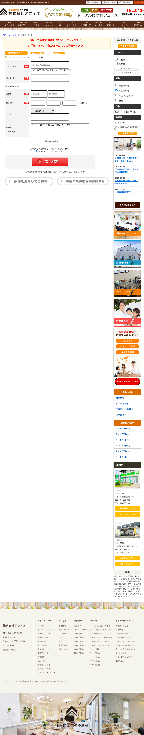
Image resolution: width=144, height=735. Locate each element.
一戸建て (36, 24)
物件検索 (120, 398)
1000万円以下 (80, 634)
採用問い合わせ (44, 669)
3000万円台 (79, 645)
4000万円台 (79, 649)
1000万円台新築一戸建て (100, 626)
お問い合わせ (124, 25)
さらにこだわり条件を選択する (127, 128)
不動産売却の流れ (123, 638)
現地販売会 (121, 415)
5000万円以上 (80, 653)
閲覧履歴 (124, 2)
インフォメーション (46, 630)
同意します (41, 154)
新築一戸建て (123, 85)
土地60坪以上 (95, 649)
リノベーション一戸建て (100, 641)
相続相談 (119, 661)
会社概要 (99, 24)
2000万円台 (79, 641)
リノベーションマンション (100, 645)
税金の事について (45, 649)
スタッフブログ (44, 634)
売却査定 (119, 630)
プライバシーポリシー (47, 673)
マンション (48, 24)
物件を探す (9, 24)
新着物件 (77, 626)
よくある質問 (121, 653)
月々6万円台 (95, 653)
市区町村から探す (124, 409)
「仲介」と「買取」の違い (126, 641)
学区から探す (122, 403)
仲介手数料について (124, 657)
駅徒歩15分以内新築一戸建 (101, 630)
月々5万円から (123, 434)
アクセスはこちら (127, 514)
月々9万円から (123, 457)
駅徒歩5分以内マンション (100, 634)
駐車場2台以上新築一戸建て (101, 638)
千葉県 (120, 59)
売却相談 (111, 24)
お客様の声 (86, 24)
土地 (59, 24)
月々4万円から (123, 428)
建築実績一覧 (43, 653)
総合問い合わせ (44, 665)
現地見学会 (23, 24)
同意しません (58, 154)
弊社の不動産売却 (123, 626)
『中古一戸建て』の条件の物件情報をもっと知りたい (63, 130)
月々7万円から (123, 446)
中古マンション (124, 95)
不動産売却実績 (122, 634)
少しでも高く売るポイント (126, 649)
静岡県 (120, 63)
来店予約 (138, 24)
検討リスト (63, 649)
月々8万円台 (95, 661)
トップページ (43, 626)
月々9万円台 (95, 665)
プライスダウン (80, 630)
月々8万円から (123, 451)
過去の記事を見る (127, 205)
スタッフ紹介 (72, 25)
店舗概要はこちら (127, 508)
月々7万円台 (95, 657)
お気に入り (109, 2)
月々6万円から (123, 440)
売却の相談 (42, 645)
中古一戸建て (123, 90)
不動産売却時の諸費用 (125, 645)
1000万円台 (79, 638)
